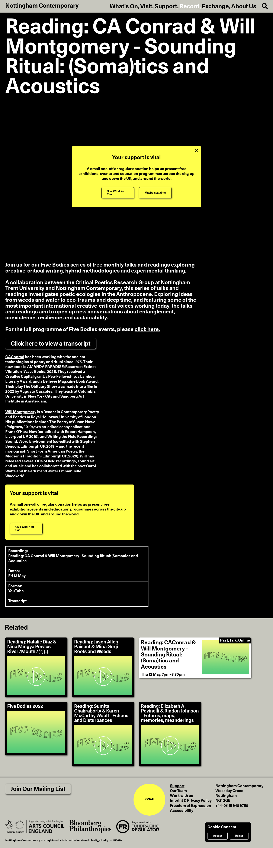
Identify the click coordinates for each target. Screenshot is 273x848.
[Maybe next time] (155, 192)
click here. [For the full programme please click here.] (147, 329)
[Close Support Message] (196, 150)
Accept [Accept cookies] (217, 835)
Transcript (17, 601)
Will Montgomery (20, 412)
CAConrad (14, 357)
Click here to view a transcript (50, 344)
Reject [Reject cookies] (239, 835)
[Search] (262, 6)
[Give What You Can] (117, 192)
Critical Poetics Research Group (115, 282)
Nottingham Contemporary (42, 6)
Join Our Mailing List (38, 789)
